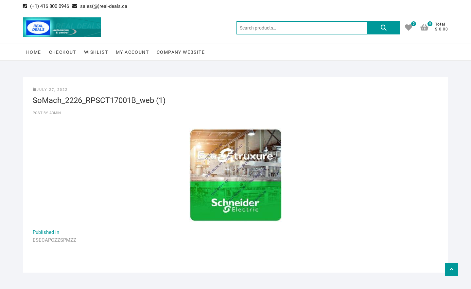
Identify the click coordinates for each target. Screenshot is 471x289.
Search (383, 27)
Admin (54, 113)
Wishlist (96, 52)
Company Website (181, 52)
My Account (132, 52)
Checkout (62, 52)
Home (33, 52)
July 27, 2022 (50, 90)
